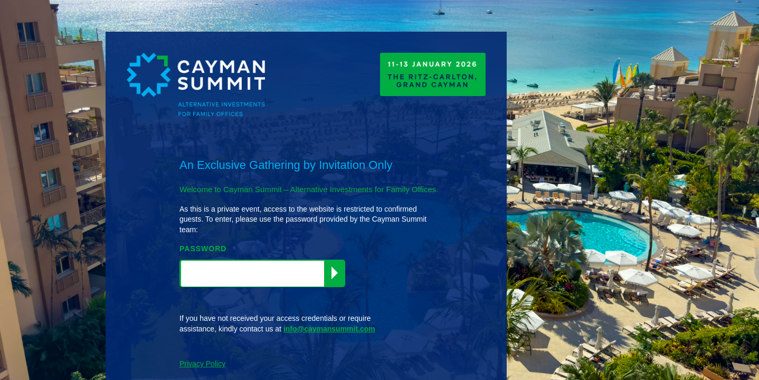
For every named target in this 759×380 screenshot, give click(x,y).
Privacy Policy (202, 363)
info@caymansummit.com (329, 329)
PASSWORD (202, 248)
